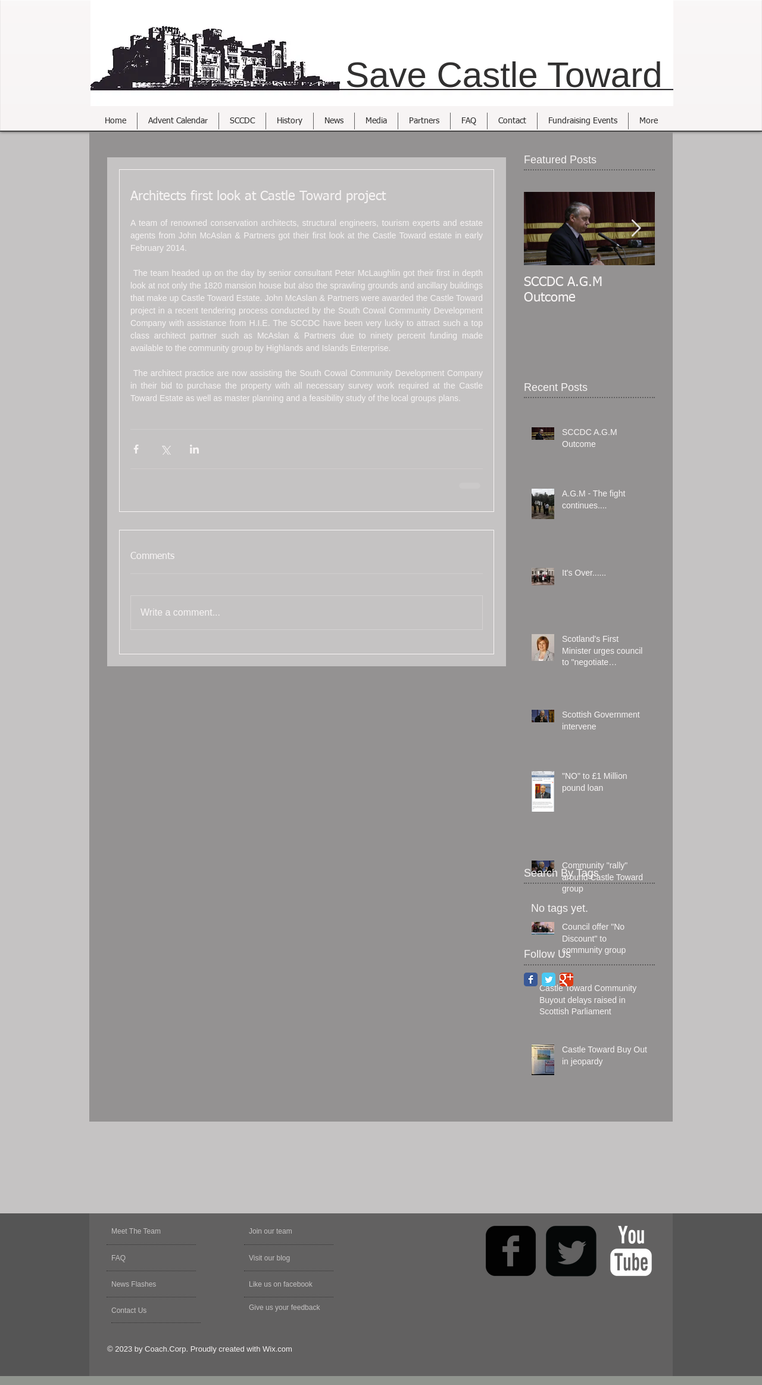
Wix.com (277, 1348)
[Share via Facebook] (136, 449)
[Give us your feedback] (291, 1307)
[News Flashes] (145, 1284)
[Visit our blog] (277, 1258)
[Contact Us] (139, 1310)
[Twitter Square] (571, 1251)
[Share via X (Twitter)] (165, 449)
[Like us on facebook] (286, 1284)
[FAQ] (145, 1258)
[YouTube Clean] (631, 1251)
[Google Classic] (566, 979)
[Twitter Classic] (548, 979)
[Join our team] (281, 1231)
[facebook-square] (510, 1251)
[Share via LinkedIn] (194, 449)
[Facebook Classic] (531, 979)
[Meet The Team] (156, 1231)
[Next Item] (635, 228)
